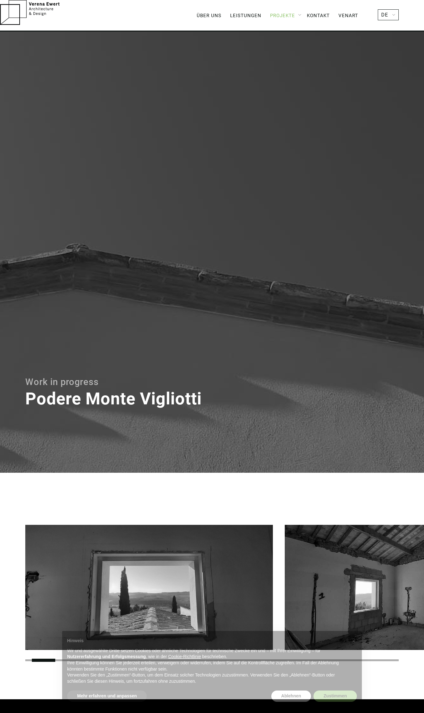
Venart (348, 15)
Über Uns (209, 15)
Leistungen (245, 15)
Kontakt (318, 15)
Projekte (282, 15)
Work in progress (62, 382)
